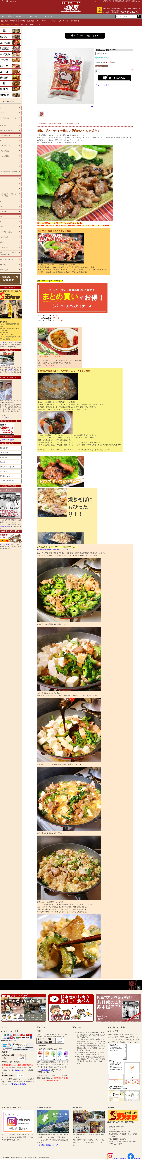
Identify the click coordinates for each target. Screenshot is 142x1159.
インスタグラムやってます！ (12, 1107)
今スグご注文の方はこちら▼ (85, 35)
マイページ (35, 16)
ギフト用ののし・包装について (119, 1027)
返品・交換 (76, 1027)
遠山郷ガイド (76, 21)
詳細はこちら (20, 1070)
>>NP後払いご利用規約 (17, 1084)
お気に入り (21, 16)
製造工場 (13, 21)
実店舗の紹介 (77, 1107)
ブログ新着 (7, 16)
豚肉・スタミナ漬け (12, 24)
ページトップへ (138, 988)
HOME (3, 24)
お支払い (5, 1027)
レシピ (65, 21)
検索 (139, 16)
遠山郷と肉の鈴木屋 (44, 1107)
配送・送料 (41, 1027)
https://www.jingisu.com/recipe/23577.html (52, 549)
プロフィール (41, 21)
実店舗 (22, 21)
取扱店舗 (30, 21)
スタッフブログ (55, 21)
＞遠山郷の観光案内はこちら (48, 1145)
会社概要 (4, 21)
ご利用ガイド (45, 1070)
